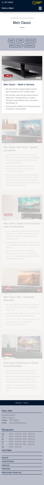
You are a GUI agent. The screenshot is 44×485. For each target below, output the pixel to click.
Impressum (6, 465)
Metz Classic (16, 45)
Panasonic (29, 45)
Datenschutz (6, 469)
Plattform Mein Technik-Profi (11, 472)
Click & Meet (7, 450)
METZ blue (31, 40)
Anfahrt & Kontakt (8, 461)
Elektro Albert (8, 8)
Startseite (5, 458)
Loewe (20, 40)
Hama (11, 40)
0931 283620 (8, 2)
